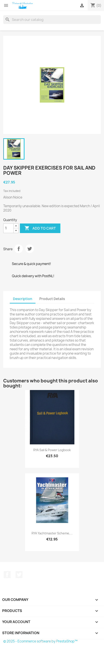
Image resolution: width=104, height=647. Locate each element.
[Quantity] (8, 228)
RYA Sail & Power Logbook (52, 450)
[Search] (52, 19)
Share (18, 248)
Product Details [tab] (52, 299)
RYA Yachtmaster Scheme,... (52, 533)
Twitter (19, 574)
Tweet (29, 248)
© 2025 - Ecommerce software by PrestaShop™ (40, 641)
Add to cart (40, 228)
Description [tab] (22, 299)
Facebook (7, 574)
